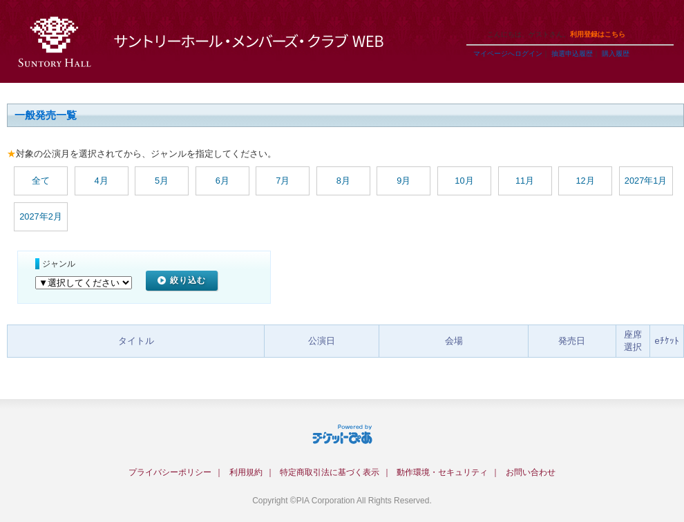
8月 (343, 180)
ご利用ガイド (490, 17)
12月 (585, 180)
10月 (464, 180)
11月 (524, 180)
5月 (162, 180)
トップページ (587, 17)
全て (41, 180)
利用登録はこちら (597, 34)
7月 (282, 180)
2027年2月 (40, 216)
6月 (222, 180)
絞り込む (188, 280)
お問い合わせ (530, 472)
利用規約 (246, 472)
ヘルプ (539, 17)
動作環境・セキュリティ (442, 472)
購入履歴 (615, 53)
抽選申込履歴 (572, 53)
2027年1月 (646, 180)
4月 (101, 180)
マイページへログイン (507, 53)
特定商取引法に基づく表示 (329, 472)
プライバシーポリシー (170, 472)
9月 (403, 180)
